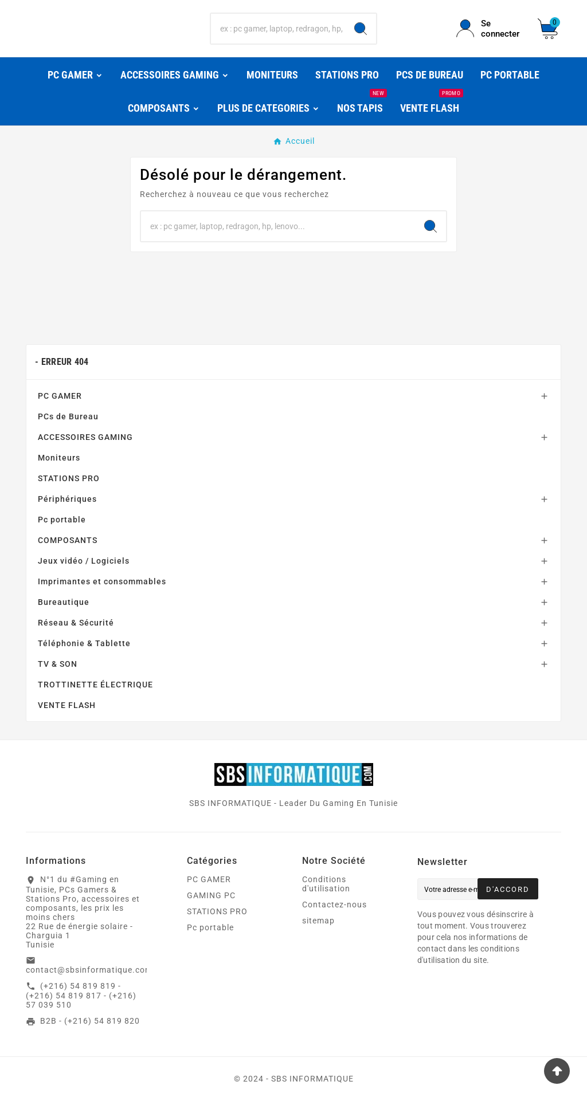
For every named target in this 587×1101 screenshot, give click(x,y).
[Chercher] (278, 29)
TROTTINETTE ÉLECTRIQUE (95, 684)
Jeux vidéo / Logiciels (84, 560)
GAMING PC (211, 895)
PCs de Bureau (68, 416)
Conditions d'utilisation (326, 884)
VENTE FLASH (67, 705)
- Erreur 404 (62, 361)
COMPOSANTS (67, 540)
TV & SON (57, 664)
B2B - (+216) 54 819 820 (90, 1020)
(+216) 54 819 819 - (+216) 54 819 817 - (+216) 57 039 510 (81, 995)
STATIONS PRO (69, 478)
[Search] (360, 28)
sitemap (318, 920)
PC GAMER (60, 395)
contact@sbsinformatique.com (89, 969)
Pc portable (62, 519)
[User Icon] (490, 28)
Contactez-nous (334, 904)
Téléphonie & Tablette (84, 643)
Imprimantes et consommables (102, 581)
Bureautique (63, 602)
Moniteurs (59, 457)
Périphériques (67, 499)
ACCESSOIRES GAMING (85, 437)
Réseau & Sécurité (76, 622)
